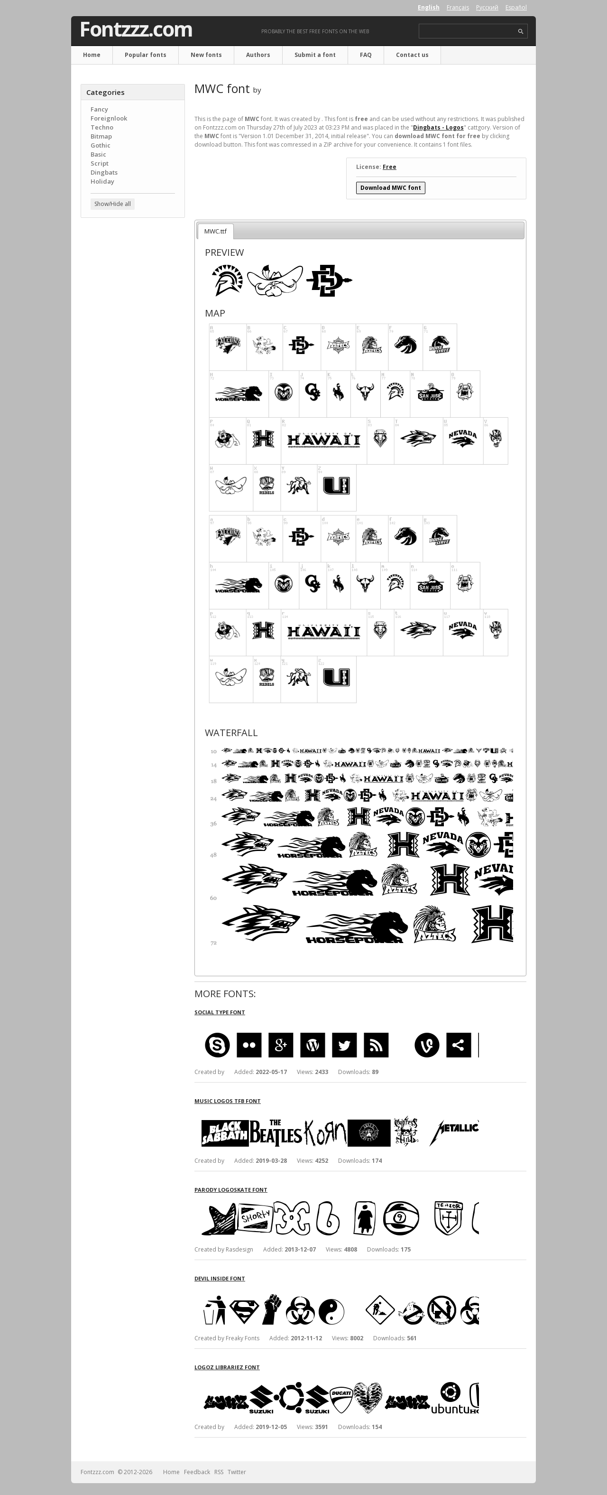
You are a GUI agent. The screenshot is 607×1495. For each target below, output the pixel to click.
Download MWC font (390, 188)
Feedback (197, 1472)
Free (389, 167)
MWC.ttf (215, 231)
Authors (258, 55)
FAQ (366, 55)
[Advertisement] (133, 377)
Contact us (412, 55)
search (521, 31)
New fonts (206, 55)
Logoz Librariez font (227, 1367)
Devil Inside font (219, 1278)
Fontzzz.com (136, 29)
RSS (218, 1472)
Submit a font (315, 55)
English (429, 7)
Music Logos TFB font (227, 1100)
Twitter (237, 1472)
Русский (487, 7)
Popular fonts (145, 55)
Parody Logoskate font (230, 1189)
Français (458, 7)
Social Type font (219, 1012)
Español (516, 7)
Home (92, 55)
